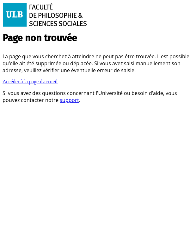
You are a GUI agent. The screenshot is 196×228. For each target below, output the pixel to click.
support (69, 100)
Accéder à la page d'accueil (30, 81)
